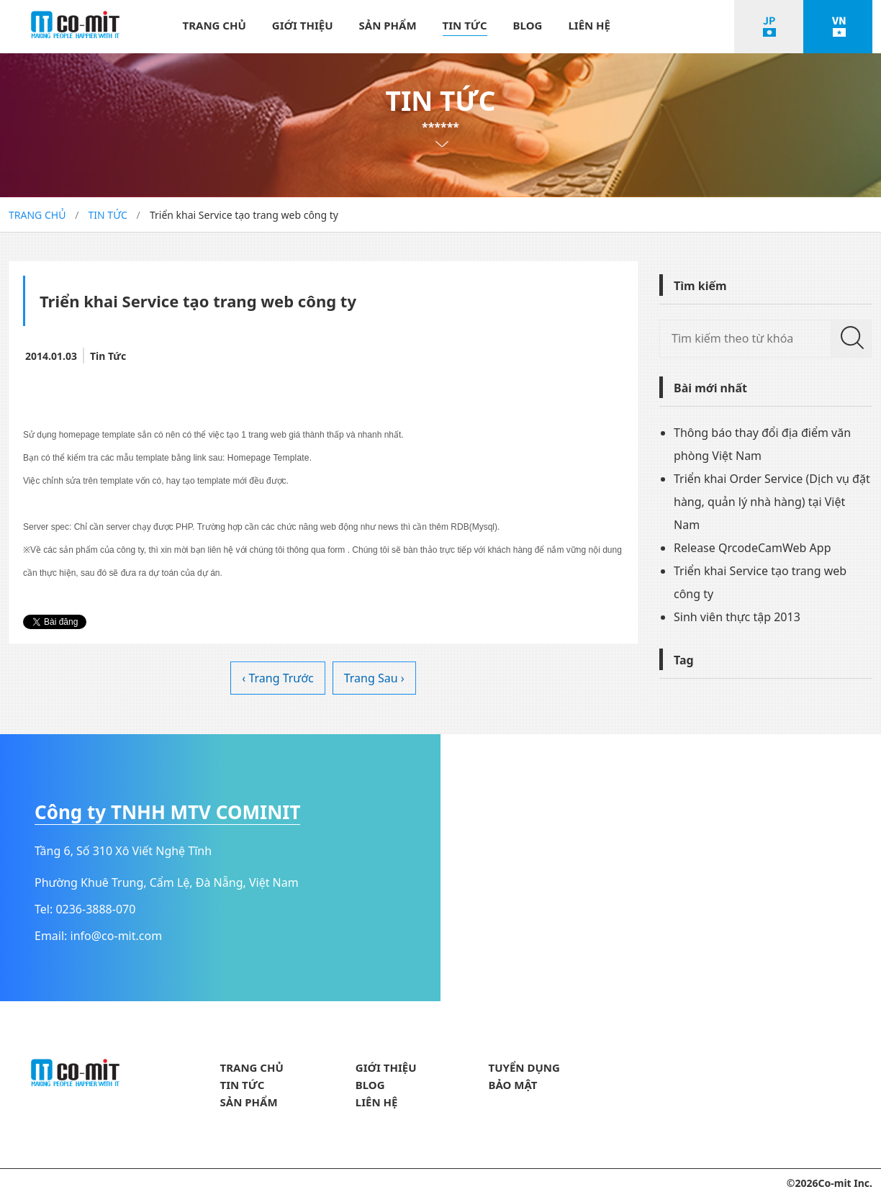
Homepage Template (268, 458)
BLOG (528, 25)
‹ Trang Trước (277, 678)
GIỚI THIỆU (302, 25)
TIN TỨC (465, 25)
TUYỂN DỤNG (524, 1067)
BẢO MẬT (513, 1085)
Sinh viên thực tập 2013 (737, 617)
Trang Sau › (374, 678)
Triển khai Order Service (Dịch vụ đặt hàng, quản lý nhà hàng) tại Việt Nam (772, 502)
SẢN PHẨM (388, 25)
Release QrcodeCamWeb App (752, 548)
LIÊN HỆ (589, 25)
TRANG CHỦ (214, 25)
